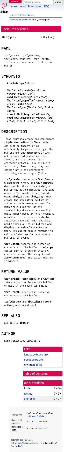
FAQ (46, 6)
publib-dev (26, 20)
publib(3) (10, 322)
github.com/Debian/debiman (25, 443)
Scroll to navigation (16, 29)
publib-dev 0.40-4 (35, 416)
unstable (15, 20)
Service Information (22, 15)
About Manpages (30, 6)
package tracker (34, 359)
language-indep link (36, 354)
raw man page (33, 364)
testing (28, 393)
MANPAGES (15, 1)
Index (13, 6)
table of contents (36, 373)
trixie (27, 388)
